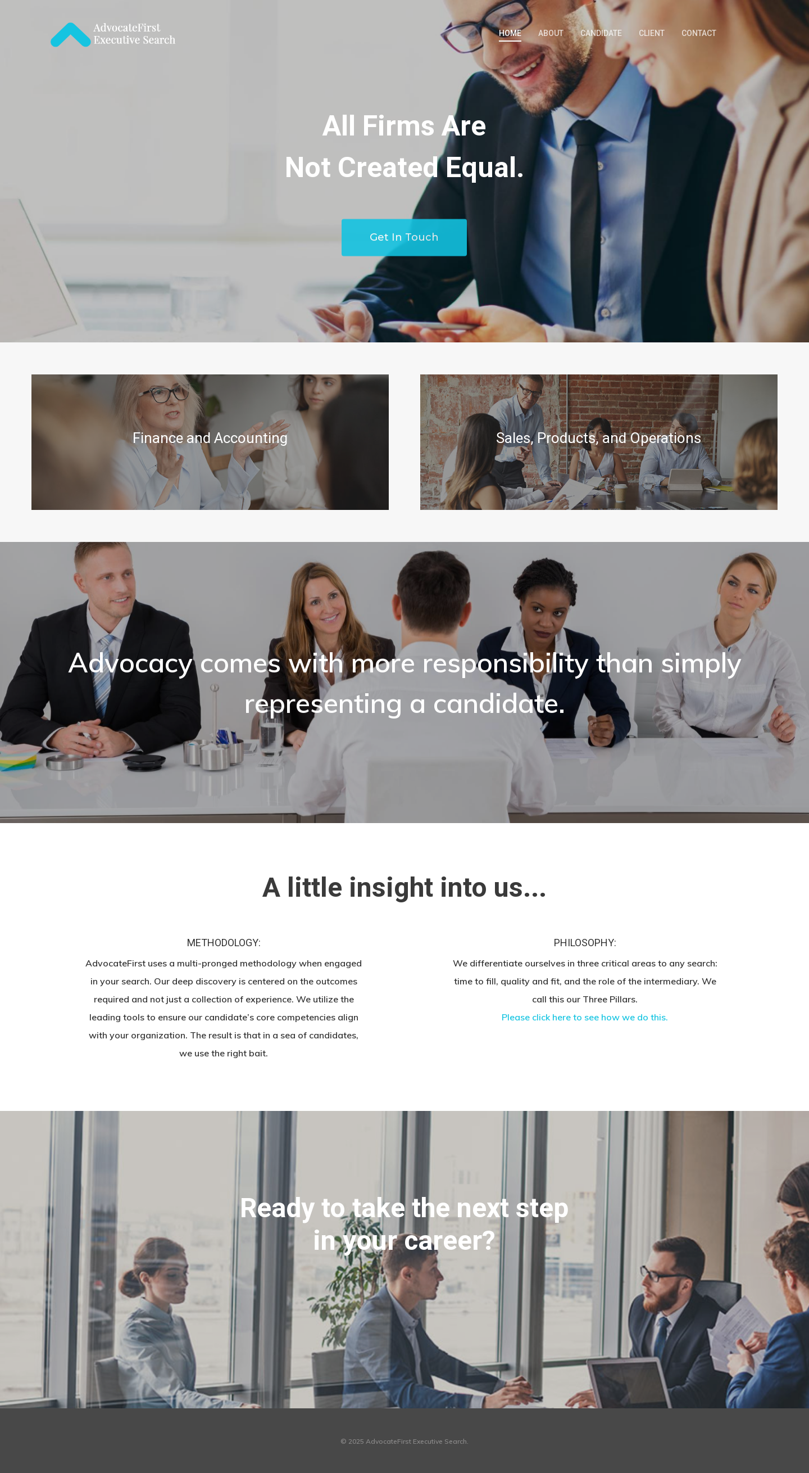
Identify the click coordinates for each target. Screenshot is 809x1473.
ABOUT (550, 33)
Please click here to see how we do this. (585, 1017)
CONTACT (698, 33)
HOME (510, 33)
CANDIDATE (601, 33)
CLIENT (652, 33)
